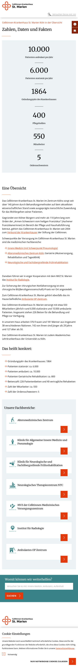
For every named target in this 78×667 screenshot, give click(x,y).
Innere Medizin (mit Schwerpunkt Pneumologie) (33, 248)
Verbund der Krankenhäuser (22, 232)
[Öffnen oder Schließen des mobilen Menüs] (3, 14)
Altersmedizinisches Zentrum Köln (26, 253)
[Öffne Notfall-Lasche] (75, 30)
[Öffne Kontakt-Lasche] (75, 24)
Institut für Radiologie (17, 279)
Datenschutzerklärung (65, 648)
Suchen (11, 595)
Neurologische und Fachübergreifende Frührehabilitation (38, 262)
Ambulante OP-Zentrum (34, 299)
